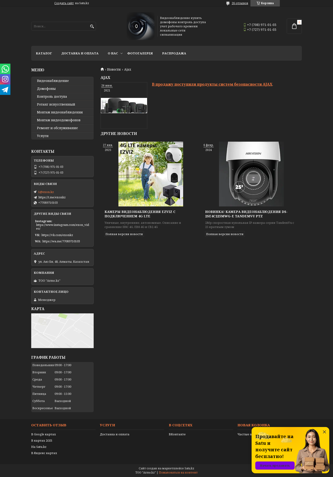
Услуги (43, 136)
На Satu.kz (38, 447)
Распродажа (174, 53)
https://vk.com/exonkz (57, 235)
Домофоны (46, 89)
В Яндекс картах (44, 453)
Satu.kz (189, 468)
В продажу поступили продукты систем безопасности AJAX (212, 84)
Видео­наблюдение (53, 81)
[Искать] (92, 26)
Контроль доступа (52, 96)
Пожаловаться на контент (178, 472)
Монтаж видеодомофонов (58, 120)
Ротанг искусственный (56, 104)
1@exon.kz (46, 192)
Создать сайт (64, 3)
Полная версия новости (124, 234)
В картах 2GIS (41, 440)
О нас (113, 53)
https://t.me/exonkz (52, 197)
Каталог (44, 53)
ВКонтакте (177, 434)
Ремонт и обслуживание (57, 128)
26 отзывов (240, 3)
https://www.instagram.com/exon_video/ (62, 226)
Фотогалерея (140, 53)
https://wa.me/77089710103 (61, 241)
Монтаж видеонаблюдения (60, 112)
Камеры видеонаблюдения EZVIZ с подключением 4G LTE (140, 213)
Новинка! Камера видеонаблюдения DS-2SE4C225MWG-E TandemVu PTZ (246, 213)
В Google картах (43, 434)
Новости (114, 69)
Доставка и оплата (80, 53)
